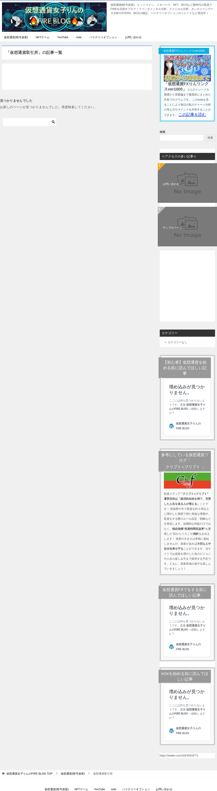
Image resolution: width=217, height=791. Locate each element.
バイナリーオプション (103, 37)
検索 (162, 131)
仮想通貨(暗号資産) (16, 37)
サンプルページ (172, 227)
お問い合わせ (133, 37)
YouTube (62, 37)
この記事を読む (192, 114)
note (79, 37)
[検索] (29, 122)
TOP (30, 720)
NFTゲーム (42, 37)
